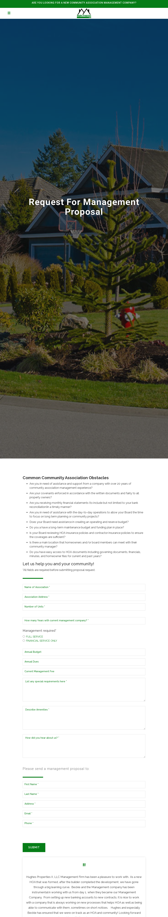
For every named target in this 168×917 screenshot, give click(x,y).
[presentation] (48, 836)
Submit (34, 847)
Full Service (33, 636)
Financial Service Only (40, 640)
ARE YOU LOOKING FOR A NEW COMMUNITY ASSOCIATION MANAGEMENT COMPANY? (84, 3)
